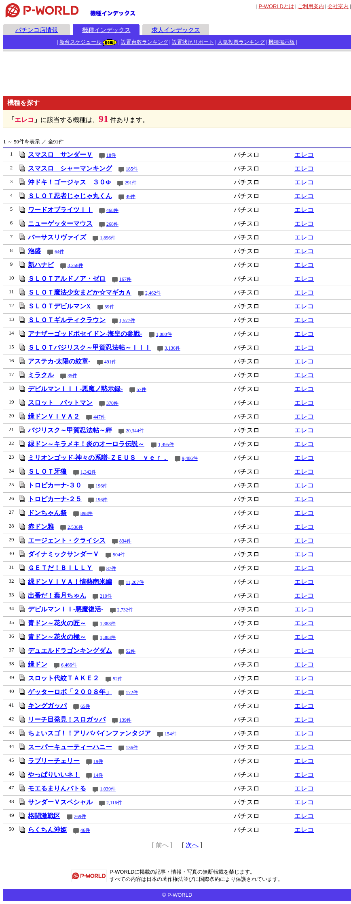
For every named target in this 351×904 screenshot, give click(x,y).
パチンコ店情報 (36, 29)
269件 (80, 816)
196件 (101, 486)
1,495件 (166, 444)
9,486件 (190, 458)
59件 (109, 307)
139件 (125, 720)
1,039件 (108, 789)
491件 (110, 362)
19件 (98, 761)
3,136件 (172, 348)
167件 (125, 279)
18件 (111, 155)
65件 (85, 706)
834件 (125, 541)
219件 (106, 596)
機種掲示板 (282, 42)
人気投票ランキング (241, 42)
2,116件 (114, 803)
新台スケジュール (80, 42)
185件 (132, 169)
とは (276, 6)
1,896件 (108, 238)
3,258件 (75, 265)
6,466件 (69, 665)
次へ (192, 845)
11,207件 (135, 582)
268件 (112, 224)
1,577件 (127, 320)
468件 (112, 210)
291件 (131, 183)
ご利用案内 (311, 6)
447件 (99, 417)
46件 (85, 830)
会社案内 (338, 6)
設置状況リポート (193, 42)
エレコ (304, 154)
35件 (72, 375)
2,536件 (75, 527)
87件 (111, 568)
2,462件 (153, 293)
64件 (59, 251)
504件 (119, 555)
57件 (141, 389)
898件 (86, 513)
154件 (171, 734)
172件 (132, 692)
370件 (112, 403)
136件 (132, 747)
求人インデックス (176, 29)
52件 (130, 651)
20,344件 (135, 431)
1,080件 (164, 334)
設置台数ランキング (144, 42)
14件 (98, 775)
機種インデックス (106, 29)
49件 (130, 196)
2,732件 (125, 610)
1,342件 (88, 472)
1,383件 (108, 623)
